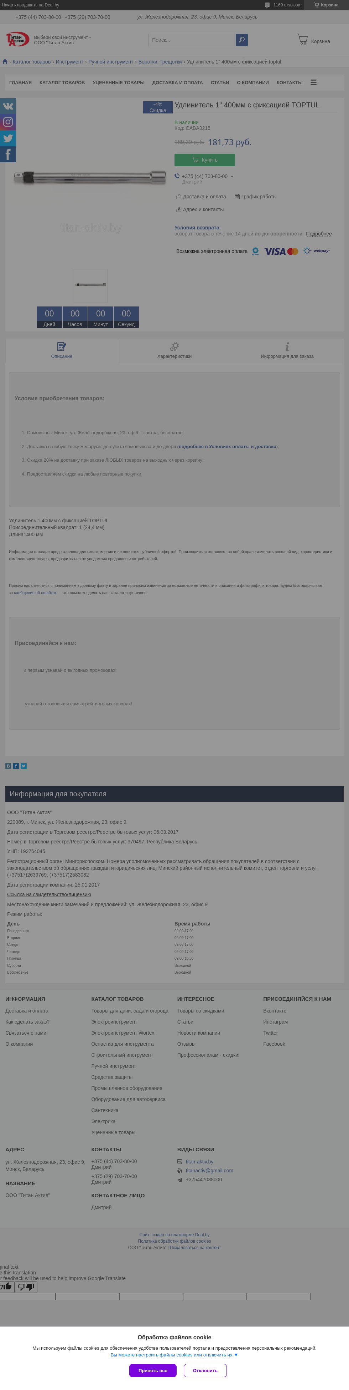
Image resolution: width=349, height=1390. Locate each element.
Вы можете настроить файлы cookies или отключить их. (172, 1355)
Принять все (153, 1370)
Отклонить (205, 1370)
